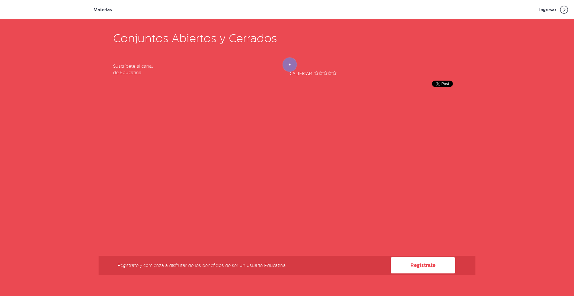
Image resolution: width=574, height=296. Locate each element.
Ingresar (554, 10)
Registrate (422, 265)
